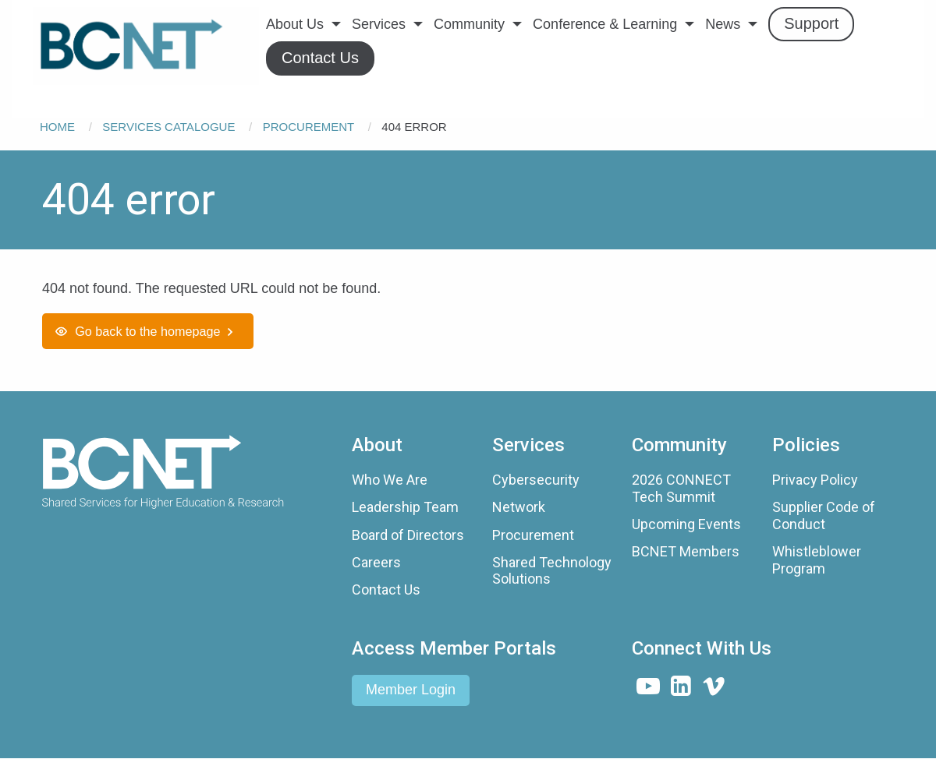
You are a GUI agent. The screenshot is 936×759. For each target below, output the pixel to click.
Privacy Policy (815, 479)
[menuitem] (146, 46)
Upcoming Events (686, 524)
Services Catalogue (168, 126)
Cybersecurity (536, 479)
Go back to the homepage (147, 331)
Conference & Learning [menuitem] (605, 24)
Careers (376, 562)
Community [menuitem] (469, 24)
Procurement (308, 126)
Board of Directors (408, 535)
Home (57, 126)
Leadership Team (405, 507)
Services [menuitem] (379, 24)
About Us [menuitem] (295, 24)
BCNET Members (685, 551)
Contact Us (386, 589)
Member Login (411, 689)
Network (518, 507)
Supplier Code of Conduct (823, 515)
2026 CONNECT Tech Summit (681, 488)
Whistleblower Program (816, 560)
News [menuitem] (722, 24)
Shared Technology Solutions (552, 571)
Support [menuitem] (811, 23)
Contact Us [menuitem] (320, 57)
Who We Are (389, 479)
